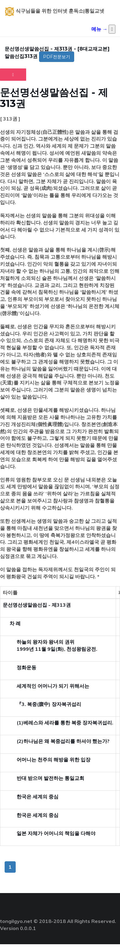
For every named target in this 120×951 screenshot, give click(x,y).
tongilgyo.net (16, 921)
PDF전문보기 (56, 56)
